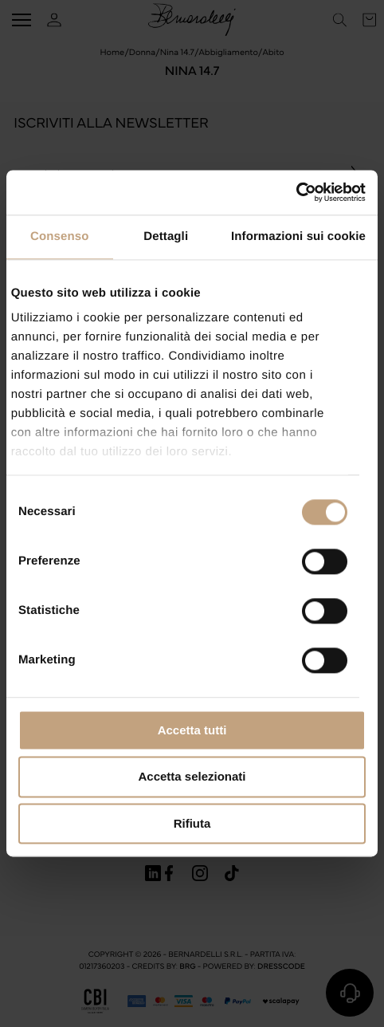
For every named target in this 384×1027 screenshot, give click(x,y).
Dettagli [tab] (165, 236)
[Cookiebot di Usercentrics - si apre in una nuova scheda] (296, 192)
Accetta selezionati (191, 777)
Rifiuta (192, 823)
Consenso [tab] (59, 236)
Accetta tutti (192, 730)
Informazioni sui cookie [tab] (298, 236)
